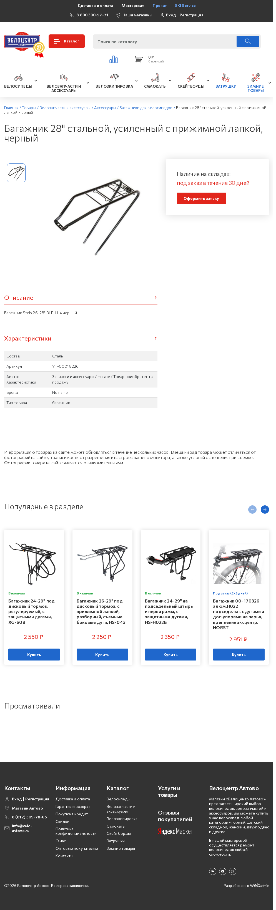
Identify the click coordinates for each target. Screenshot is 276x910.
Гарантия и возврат (73, 806)
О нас (61, 840)
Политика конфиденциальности (76, 831)
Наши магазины (137, 14)
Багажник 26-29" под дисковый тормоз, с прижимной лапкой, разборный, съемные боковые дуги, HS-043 (101, 611)
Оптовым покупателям (77, 848)
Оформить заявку (201, 198)
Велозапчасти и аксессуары (121, 808)
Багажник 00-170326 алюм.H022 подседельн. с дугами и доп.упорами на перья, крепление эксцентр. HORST (238, 614)
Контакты (65, 855)
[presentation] (252, 509)
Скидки (63, 821)
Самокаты (116, 826)
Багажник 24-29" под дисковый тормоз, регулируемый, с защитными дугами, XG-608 (31, 611)
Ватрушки (116, 840)
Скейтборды (119, 833)
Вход (171, 15)
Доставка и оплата (95, 5)
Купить (34, 654)
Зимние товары (121, 848)
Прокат (160, 5)
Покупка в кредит (72, 813)
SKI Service (185, 5)
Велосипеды (119, 798)
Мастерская (133, 5)
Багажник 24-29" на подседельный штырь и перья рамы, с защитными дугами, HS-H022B (169, 611)
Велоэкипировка (122, 818)
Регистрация (192, 15)
